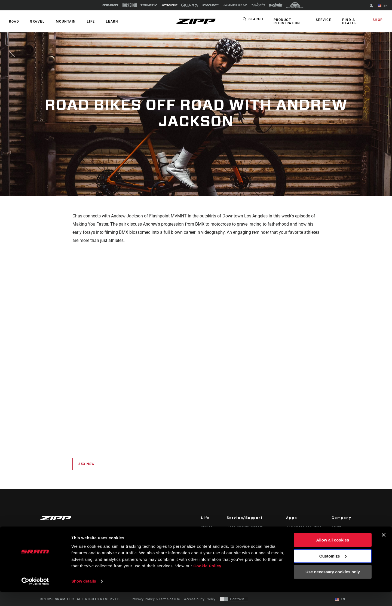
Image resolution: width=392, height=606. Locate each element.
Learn (104, 21)
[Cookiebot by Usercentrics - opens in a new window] (35, 595)
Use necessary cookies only (332, 586)
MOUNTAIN (61, 21)
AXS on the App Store (303, 527)
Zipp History (342, 535)
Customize (333, 570)
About (336, 527)
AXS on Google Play (302, 535)
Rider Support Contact (244, 527)
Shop (378, 20)
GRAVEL (34, 21)
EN (383, 6)
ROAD (13, 21)
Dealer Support (238, 535)
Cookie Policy (207, 580)
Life (85, 21)
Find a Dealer (349, 21)
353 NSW (86, 464)
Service (325, 20)
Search (256, 20)
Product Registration (286, 21)
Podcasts (208, 535)
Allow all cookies (332, 554)
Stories (206, 527)
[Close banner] (383, 549)
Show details (84, 595)
